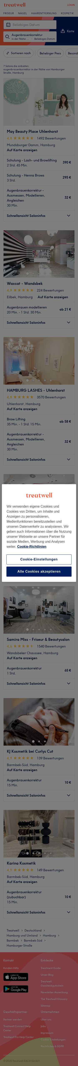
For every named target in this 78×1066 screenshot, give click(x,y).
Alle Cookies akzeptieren (39, 571)
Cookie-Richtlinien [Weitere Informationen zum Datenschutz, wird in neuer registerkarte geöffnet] (31, 546)
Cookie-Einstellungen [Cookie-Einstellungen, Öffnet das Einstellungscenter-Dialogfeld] (39, 559)
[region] (39, 533)
